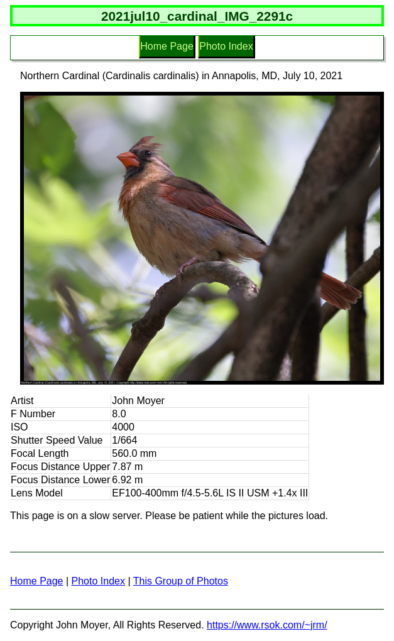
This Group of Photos (180, 581)
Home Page (167, 46)
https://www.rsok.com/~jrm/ (267, 625)
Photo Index (226, 46)
